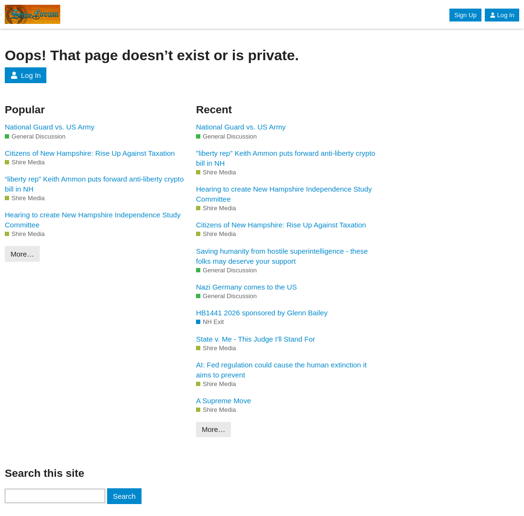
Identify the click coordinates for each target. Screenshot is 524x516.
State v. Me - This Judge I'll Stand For (255, 339)
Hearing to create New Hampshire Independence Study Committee (93, 220)
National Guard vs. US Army (50, 127)
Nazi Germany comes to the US (246, 287)
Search (124, 496)
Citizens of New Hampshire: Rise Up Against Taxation (90, 153)
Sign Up (465, 15)
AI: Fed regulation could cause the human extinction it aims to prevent (281, 370)
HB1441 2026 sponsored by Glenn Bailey (262, 313)
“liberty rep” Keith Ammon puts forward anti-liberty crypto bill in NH (94, 184)
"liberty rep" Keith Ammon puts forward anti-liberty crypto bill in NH (285, 158)
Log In (502, 15)
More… (22, 254)
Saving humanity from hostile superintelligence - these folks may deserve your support (282, 256)
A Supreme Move (223, 401)
